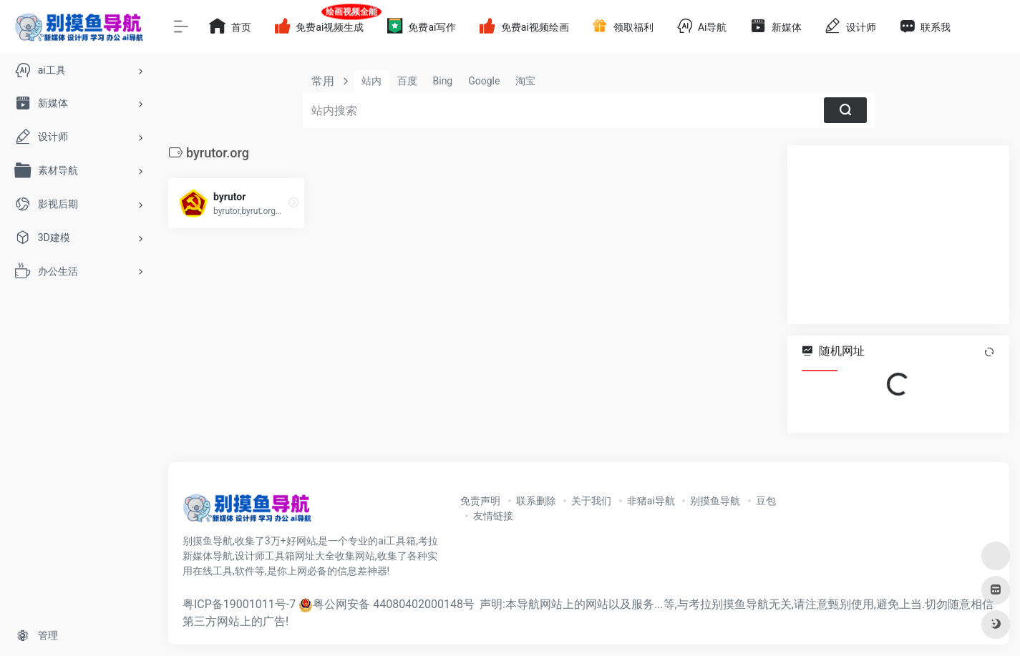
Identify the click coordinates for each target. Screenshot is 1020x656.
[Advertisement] (898, 234)
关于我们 (591, 500)
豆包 (766, 500)
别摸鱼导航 (715, 500)
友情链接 (493, 516)
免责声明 (480, 500)
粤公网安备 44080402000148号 (394, 604)
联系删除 (536, 500)
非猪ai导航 (651, 500)
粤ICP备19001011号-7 (239, 604)
